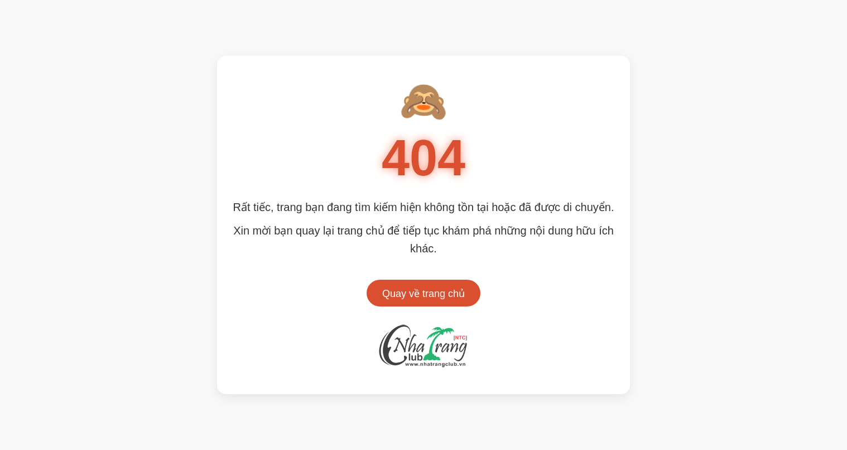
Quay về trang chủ (423, 293)
